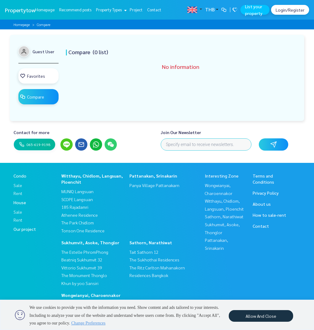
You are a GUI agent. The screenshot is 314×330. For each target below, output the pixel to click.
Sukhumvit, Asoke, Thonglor (90, 242)
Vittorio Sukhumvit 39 (81, 267)
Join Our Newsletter (181, 132)
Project (136, 9)
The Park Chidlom (77, 222)
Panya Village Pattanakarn (154, 185)
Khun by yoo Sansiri (79, 283)
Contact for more (31, 132)
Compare (32, 96)
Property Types (110, 9)
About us (262, 204)
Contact (154, 9)
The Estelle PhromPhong (84, 252)
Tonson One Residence (83, 230)
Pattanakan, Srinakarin (153, 175)
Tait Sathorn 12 (144, 252)
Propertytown (21, 9)
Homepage (45, 9)
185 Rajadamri (74, 207)
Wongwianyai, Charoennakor (91, 295)
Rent (17, 193)
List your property (253, 10)
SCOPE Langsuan (77, 199)
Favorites (32, 76)
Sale (17, 185)
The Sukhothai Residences (154, 259)
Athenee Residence (79, 215)
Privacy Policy (266, 193)
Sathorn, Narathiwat (150, 242)
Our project (24, 229)
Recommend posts (75, 9)
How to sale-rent (269, 215)
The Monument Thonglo (84, 275)
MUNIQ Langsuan (77, 191)
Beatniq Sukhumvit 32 (81, 259)
